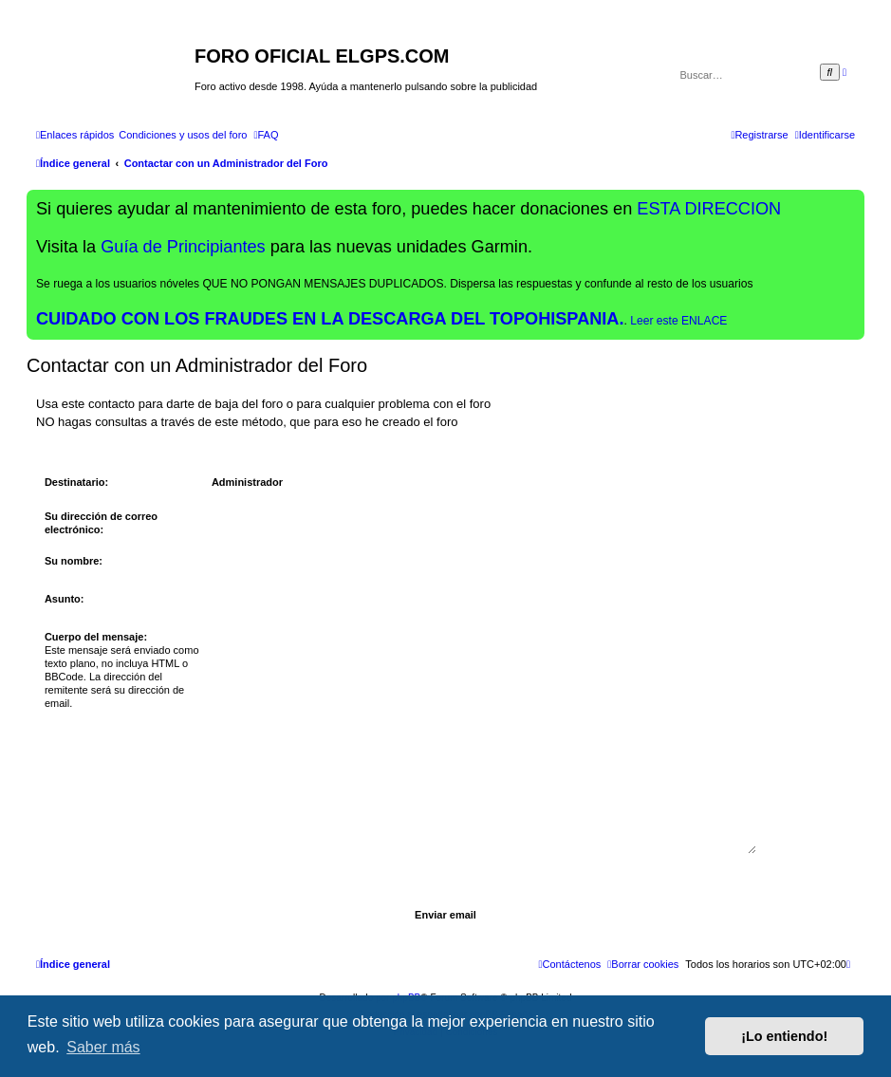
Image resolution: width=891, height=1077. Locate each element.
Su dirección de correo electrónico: (101, 523)
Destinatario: (76, 482)
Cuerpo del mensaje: (96, 636)
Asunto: (64, 598)
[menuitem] (183, 134)
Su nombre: (73, 560)
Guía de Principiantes (183, 246)
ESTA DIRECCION (709, 208)
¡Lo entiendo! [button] (784, 1036)
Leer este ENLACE (678, 320)
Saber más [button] (102, 1047)
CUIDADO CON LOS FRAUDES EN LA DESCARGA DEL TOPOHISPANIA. (330, 318)
